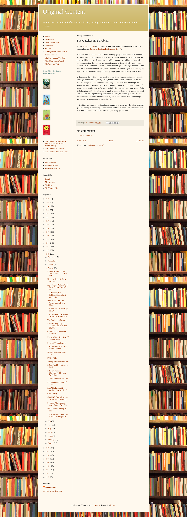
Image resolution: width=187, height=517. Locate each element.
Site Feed (48, 49)
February (51, 440)
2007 (48, 459)
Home (111, 141)
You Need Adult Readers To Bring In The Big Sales (57, 416)
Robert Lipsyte (89, 46)
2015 (48, 239)
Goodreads (49, 46)
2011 (48, 254)
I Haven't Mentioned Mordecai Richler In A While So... (56, 373)
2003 (48, 474)
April (50, 432)
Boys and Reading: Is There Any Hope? (105, 49)
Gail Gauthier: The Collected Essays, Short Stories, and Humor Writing (55, 143)
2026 (48, 199)
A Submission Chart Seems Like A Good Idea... (57, 348)
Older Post (140, 141)
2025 (48, 203)
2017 (48, 232)
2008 (48, 455)
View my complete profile (52, 491)
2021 (48, 217)
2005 (48, 466)
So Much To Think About (56, 343)
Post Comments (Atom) (95, 145)
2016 (48, 236)
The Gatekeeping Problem (56, 320)
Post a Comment (86, 136)
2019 (48, 225)
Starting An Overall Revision (58, 361)
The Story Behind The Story (55, 58)
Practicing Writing (52, 165)
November (52, 261)
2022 (48, 213)
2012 (48, 250)
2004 (48, 470)
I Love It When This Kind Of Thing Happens (58, 338)
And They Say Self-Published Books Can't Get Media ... (56, 295)
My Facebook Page (52, 42)
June (50, 425)
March (50, 436)
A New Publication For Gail (57, 379)
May (50, 428)
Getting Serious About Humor (56, 52)
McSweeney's (50, 182)
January (51, 443)
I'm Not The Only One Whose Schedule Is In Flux (56, 303)
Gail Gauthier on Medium (54, 149)
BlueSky (48, 36)
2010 (48, 448)
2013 (48, 247)
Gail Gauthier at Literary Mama (56, 152)
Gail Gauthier (50, 487)
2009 (48, 451)
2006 (48, 463)
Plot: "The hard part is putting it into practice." (57, 389)
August (51, 268)
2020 (48, 221)
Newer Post (81, 141)
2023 (48, 210)
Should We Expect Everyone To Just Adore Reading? (57, 398)
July (49, 421)
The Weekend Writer (52, 64)
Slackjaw (48, 185)
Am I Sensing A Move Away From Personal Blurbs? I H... (57, 287)
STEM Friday (52, 358)
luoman (97, 505)
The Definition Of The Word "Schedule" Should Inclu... (58, 315)
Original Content (64, 11)
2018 (48, 228)
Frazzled (48, 179)
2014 (48, 243)
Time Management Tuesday (55, 61)
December (52, 257)
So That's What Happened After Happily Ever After (57, 404)
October (51, 265)
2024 (48, 206)
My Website (49, 39)
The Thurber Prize (51, 188)
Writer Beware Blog (52, 168)
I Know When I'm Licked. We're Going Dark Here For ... (56, 273)
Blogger (113, 505)
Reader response (51, 55)
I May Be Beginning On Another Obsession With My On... (57, 326)
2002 (48, 477)
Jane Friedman (50, 162)
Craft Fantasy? (52, 394)
